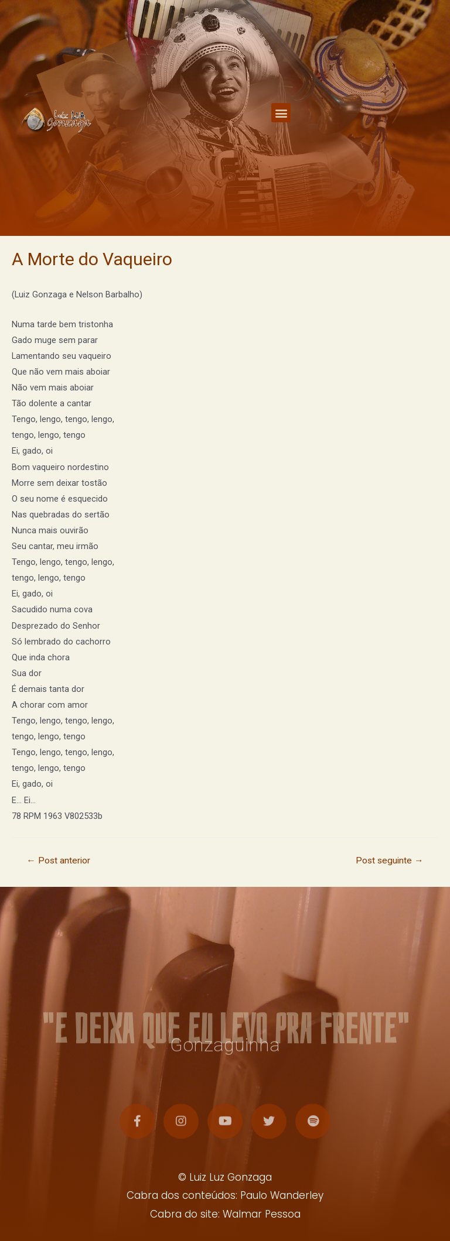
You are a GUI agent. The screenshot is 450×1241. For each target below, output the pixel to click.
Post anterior (58, 860)
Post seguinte (390, 860)
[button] (281, 119)
